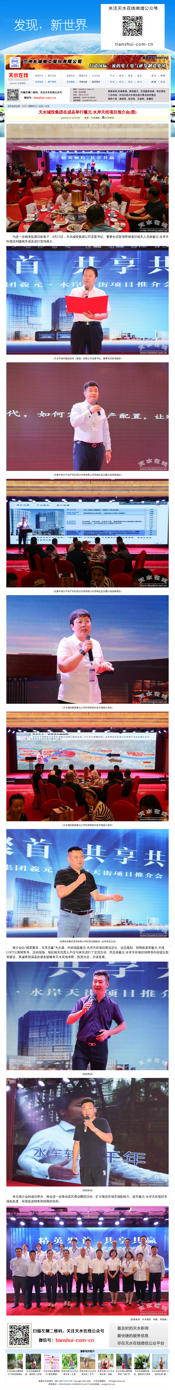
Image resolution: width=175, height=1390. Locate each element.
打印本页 (108, 117)
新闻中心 (33, 106)
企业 (41, 106)
